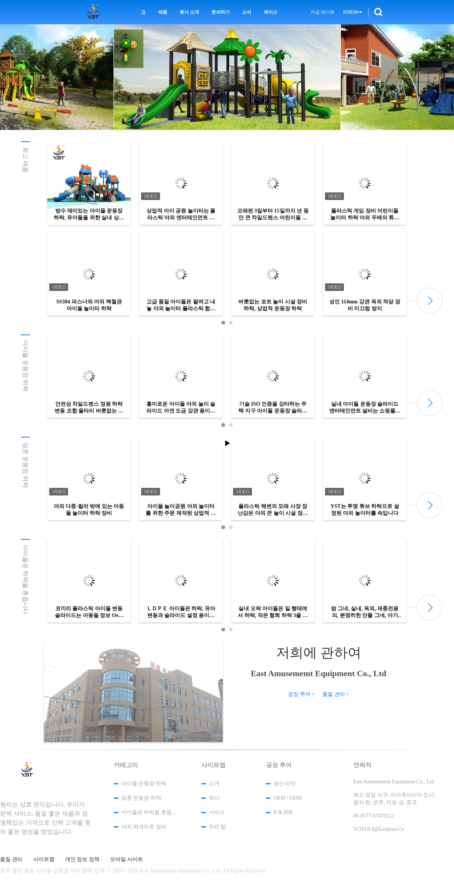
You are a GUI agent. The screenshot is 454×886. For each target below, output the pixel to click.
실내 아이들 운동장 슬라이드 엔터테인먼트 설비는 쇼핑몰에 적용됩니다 (365, 407)
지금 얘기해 (322, 12)
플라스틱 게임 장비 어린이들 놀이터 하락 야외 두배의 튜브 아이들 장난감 (364, 214)
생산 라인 (285, 783)
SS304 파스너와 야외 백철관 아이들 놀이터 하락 (88, 305)
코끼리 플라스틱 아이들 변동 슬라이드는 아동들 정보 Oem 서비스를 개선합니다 (89, 612)
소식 (246, 12)
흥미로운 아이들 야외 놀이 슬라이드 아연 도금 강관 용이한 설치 (180, 407)
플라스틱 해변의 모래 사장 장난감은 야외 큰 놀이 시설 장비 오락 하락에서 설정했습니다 (273, 510)
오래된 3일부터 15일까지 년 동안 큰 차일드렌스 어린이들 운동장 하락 (273, 214)
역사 (214, 798)
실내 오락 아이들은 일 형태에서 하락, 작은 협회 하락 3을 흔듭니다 (273, 612)
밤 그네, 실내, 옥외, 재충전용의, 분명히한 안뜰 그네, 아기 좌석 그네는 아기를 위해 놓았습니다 (364, 612)
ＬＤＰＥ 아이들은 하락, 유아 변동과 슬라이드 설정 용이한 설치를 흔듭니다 (180, 612)
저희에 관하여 (318, 652)
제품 (162, 12)
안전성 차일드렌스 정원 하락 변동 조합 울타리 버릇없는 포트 (88, 407)
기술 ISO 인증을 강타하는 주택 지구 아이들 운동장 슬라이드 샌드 (272, 407)
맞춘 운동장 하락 (25, 465)
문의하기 (220, 12)
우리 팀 (217, 827)
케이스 (270, 12)
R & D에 (283, 812)
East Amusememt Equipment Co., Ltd (318, 673)
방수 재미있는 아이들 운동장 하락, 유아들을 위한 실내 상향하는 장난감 (89, 214)
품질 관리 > (335, 694)
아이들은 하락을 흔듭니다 (25, 579)
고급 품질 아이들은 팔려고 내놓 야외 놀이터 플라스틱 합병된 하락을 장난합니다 (180, 305)
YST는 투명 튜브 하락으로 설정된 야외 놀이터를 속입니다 (364, 509)
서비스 (217, 812)
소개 (214, 783)
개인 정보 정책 (82, 859)
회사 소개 (189, 12)
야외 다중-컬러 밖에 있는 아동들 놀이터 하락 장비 (89, 509)
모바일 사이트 (126, 859)
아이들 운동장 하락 (25, 366)
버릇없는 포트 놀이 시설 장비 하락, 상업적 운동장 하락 (272, 305)
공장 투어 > (301, 694)
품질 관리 (11, 859)
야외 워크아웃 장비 (143, 827)
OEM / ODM (288, 798)
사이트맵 (43, 859)
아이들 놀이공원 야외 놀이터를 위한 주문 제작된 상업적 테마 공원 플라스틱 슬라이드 (181, 510)
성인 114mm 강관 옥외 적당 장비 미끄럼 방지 (364, 305)
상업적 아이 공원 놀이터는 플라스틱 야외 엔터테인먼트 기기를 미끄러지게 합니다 (180, 214)
